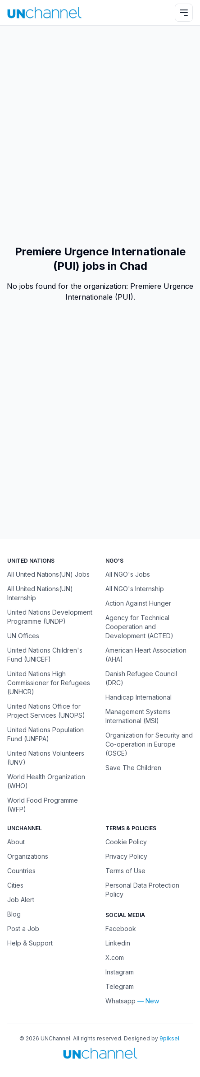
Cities (15, 885)
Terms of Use (125, 871)
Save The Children (133, 767)
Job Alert (20, 899)
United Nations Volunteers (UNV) (45, 757)
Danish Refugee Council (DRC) (141, 678)
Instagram (119, 972)
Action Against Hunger (138, 603)
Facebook (120, 928)
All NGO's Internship (134, 589)
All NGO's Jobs (127, 574)
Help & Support (30, 943)
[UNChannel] (44, 12)
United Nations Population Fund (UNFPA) (45, 734)
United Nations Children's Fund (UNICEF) (44, 654)
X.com (114, 957)
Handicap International (138, 697)
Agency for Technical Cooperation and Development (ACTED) (139, 627)
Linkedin (117, 943)
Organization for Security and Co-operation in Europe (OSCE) (149, 744)
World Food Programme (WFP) (42, 804)
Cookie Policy (126, 842)
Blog (14, 914)
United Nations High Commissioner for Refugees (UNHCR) (48, 683)
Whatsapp (120, 1001)
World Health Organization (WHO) (46, 781)
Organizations (27, 856)
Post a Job (23, 928)
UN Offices (23, 636)
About (16, 842)
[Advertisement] (100, 135)
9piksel (169, 1038)
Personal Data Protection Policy (142, 889)
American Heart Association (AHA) (145, 654)
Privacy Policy (126, 856)
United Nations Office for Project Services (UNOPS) (46, 710)
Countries (21, 871)
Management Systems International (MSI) (138, 716)
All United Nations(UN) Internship (40, 593)
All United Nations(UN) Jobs (48, 574)
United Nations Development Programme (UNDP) (49, 616)
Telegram (119, 986)
